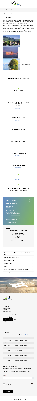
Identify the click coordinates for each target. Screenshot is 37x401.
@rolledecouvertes (15, 213)
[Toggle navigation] (32, 9)
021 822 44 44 (7, 311)
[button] (33, 378)
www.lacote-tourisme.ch (11, 219)
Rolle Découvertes (15, 215)
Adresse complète (11, 222)
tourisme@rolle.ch (14, 212)
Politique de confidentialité (9, 324)
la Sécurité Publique (25, 334)
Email (4, 375)
